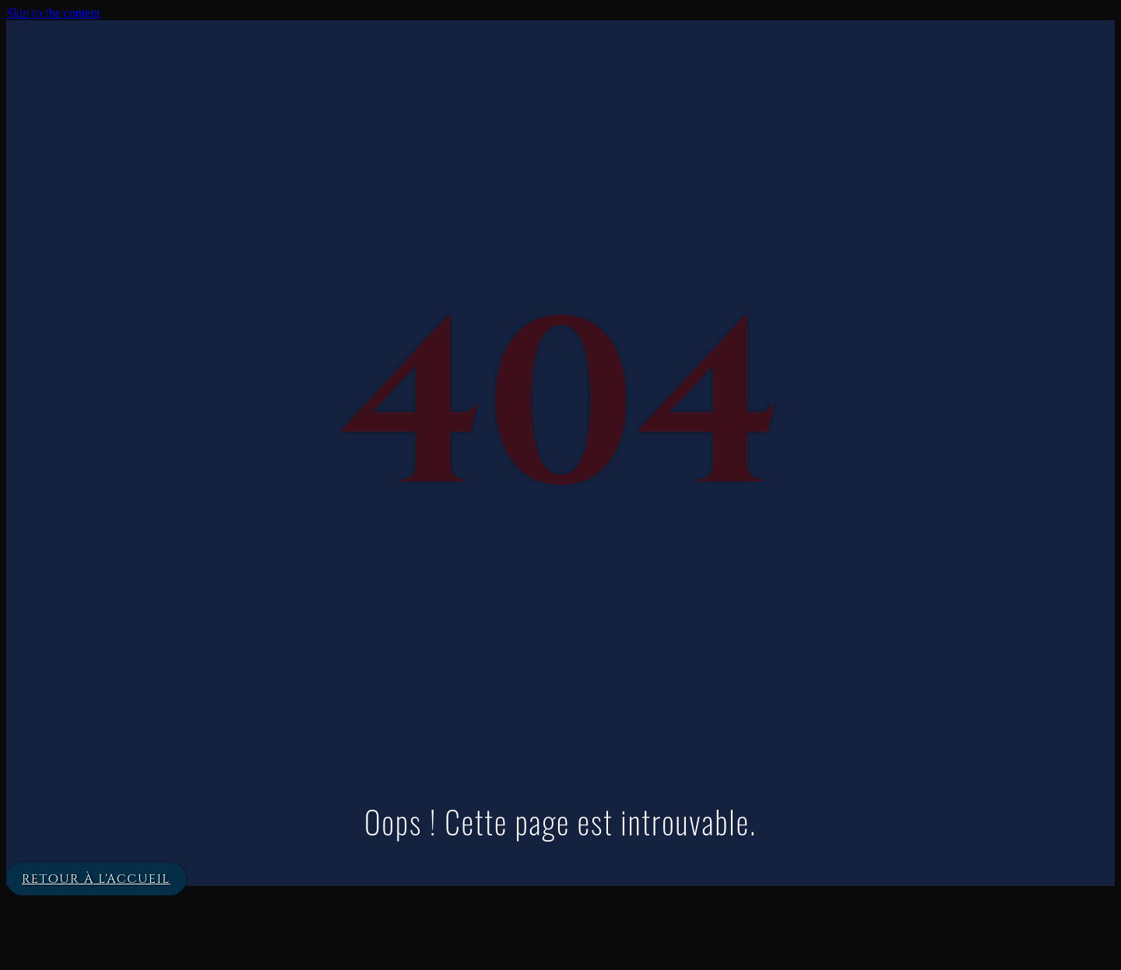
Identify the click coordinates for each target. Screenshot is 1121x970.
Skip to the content (53, 12)
